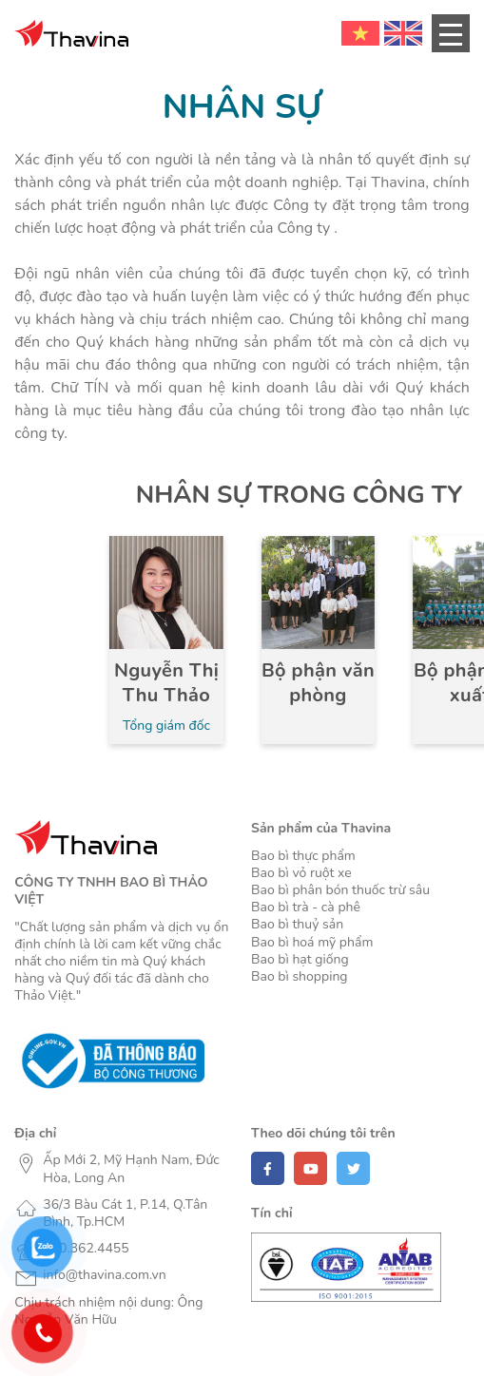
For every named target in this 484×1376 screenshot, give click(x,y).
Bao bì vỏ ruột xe (301, 873)
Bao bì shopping (299, 976)
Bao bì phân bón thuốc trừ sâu (340, 890)
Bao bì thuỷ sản (297, 924)
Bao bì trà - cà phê (305, 907)
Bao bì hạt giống (300, 959)
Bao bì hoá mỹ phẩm (312, 942)
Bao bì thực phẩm (303, 856)
